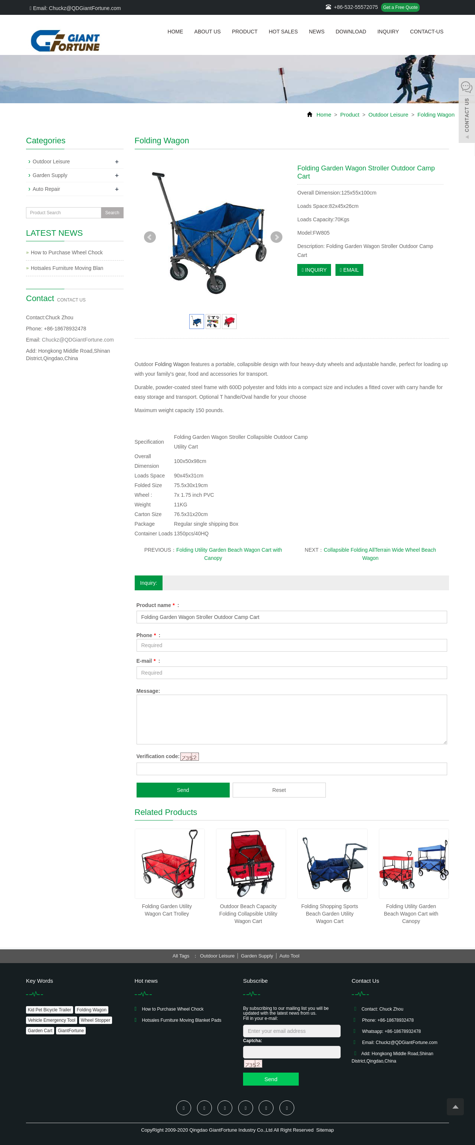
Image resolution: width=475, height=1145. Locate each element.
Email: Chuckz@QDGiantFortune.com (75, 8)
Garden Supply (50, 175)
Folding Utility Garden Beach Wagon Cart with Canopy (411, 913)
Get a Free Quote (400, 7)
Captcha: (252, 1040)
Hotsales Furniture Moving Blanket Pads (182, 1020)
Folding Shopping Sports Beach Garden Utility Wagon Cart (329, 913)
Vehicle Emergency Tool (51, 1020)
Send (183, 790)
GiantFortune (71, 1030)
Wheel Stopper (95, 1020)
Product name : (158, 605)
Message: (148, 691)
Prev (150, 237)
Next (276, 237)
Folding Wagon (435, 114)
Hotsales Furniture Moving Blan (67, 268)
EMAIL (349, 270)
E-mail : (148, 661)
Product (245, 32)
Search (112, 212)
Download (350, 32)
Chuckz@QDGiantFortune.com (78, 340)
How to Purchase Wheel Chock (67, 252)
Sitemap (325, 1130)
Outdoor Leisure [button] (217, 956)
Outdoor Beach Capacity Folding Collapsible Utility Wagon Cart (248, 913)
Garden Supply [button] (257, 956)
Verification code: (158, 756)
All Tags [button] (181, 956)
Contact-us (426, 32)
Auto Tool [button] (289, 956)
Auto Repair (46, 189)
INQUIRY (314, 270)
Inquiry (388, 32)
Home (175, 32)
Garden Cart (40, 1030)
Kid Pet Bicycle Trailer (49, 1009)
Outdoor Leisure (388, 114)
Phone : (149, 635)
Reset (279, 790)
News (316, 32)
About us (207, 32)
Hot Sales (283, 32)
